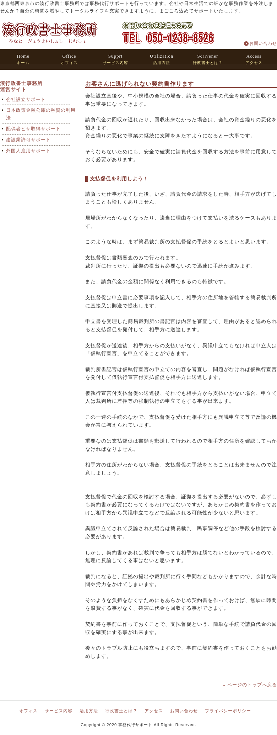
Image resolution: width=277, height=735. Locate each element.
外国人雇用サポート (28, 150)
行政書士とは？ (208, 59)
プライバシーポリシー (228, 710)
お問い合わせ (263, 43)
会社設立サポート (26, 99)
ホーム (23, 59)
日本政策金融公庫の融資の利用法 (41, 113)
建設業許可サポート (28, 139)
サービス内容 (115, 59)
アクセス (253, 59)
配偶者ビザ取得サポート (33, 128)
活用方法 (162, 59)
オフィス (69, 59)
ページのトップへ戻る (252, 684)
